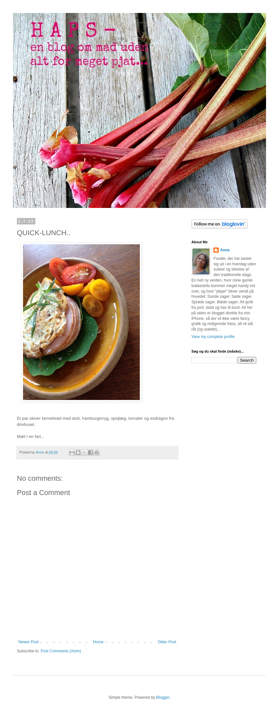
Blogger (162, 697)
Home (98, 642)
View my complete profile (213, 336)
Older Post (167, 642)
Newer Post (28, 642)
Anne (225, 250)
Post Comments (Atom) (61, 651)
